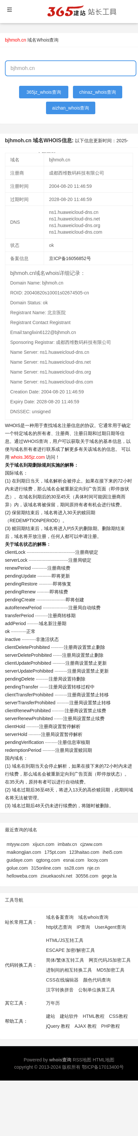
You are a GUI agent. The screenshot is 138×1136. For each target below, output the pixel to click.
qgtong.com (48, 860)
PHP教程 (110, 1026)
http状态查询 (59, 927)
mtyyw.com (18, 844)
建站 (50, 1016)
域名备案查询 (60, 917)
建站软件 (69, 1016)
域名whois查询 (93, 917)
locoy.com (97, 860)
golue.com (17, 868)
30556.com (87, 876)
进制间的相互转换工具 (69, 970)
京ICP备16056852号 (70, 258)
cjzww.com (91, 844)
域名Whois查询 (42, 40)
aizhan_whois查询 (70, 108)
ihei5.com (112, 852)
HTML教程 (93, 1016)
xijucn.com (43, 844)
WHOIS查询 (35, 441)
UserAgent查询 (110, 927)
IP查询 (83, 927)
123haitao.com (84, 852)
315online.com (46, 868)
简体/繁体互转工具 (65, 960)
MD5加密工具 (111, 970)
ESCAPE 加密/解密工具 (70, 950)
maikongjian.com (24, 852)
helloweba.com (22, 876)
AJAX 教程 (86, 1026)
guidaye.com (20, 860)
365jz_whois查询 (44, 92)
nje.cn (93, 868)
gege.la (109, 876)
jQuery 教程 (58, 1026)
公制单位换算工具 (96, 989)
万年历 (53, 1003)
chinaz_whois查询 (97, 92)
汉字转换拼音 (60, 989)
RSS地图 (82, 1059)
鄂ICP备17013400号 (103, 1067)
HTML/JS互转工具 (64, 940)
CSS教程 (118, 1016)
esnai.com (73, 860)
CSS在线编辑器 (62, 980)
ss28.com (74, 868)
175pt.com (55, 852)
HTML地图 (103, 1059)
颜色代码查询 (97, 980)
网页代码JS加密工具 (110, 960)
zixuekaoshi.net (56, 876)
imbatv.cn (67, 844)
